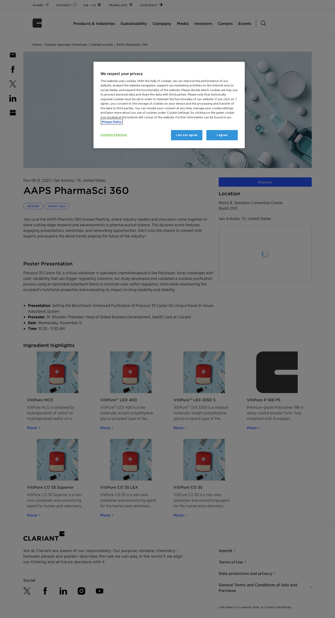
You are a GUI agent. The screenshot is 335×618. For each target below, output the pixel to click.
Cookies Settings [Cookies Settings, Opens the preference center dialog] (113, 135)
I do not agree (187, 135)
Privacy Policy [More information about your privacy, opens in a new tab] (112, 122)
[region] (169, 105)
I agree (222, 135)
